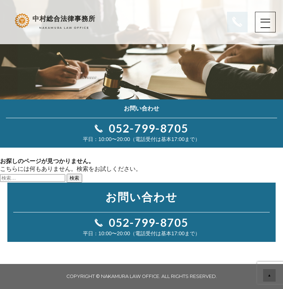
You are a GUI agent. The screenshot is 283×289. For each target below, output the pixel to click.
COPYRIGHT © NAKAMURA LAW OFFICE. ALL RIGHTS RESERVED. (141, 276)
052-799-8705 (148, 128)
